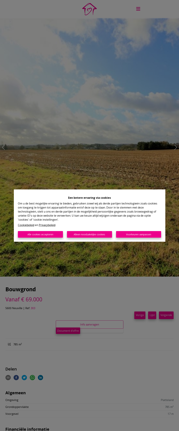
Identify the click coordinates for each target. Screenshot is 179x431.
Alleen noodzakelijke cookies (89, 234)
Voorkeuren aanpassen (138, 234)
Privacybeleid (47, 225)
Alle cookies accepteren (40, 234)
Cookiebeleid (26, 225)
